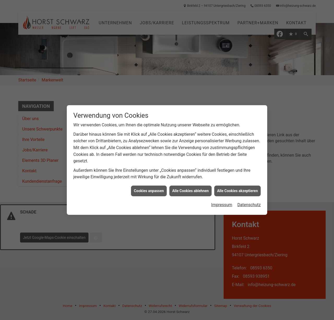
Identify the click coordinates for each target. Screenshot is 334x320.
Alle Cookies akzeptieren (237, 188)
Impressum (221, 202)
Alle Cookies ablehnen (190, 188)
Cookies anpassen (149, 188)
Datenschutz (249, 202)
